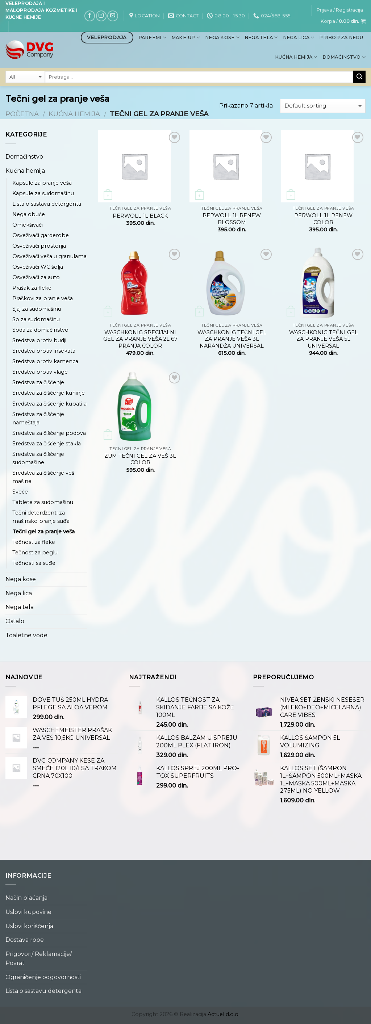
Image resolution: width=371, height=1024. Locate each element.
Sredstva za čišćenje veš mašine (43, 477)
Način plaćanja (26, 897)
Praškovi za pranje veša (42, 298)
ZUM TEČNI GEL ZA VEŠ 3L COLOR (140, 459)
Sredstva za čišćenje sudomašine (38, 458)
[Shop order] (323, 106)
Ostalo (14, 621)
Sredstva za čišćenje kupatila (49, 403)
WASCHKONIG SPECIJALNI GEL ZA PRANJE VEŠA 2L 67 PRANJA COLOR (140, 339)
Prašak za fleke (31, 288)
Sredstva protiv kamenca (45, 361)
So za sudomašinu (36, 319)
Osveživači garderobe (40, 235)
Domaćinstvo (344, 57)
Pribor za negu (341, 37)
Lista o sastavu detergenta (46, 204)
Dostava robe (24, 939)
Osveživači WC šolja (37, 267)
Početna (22, 114)
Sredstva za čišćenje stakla (46, 443)
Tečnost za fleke (33, 542)
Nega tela (261, 37)
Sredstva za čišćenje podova (49, 433)
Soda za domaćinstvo (40, 330)
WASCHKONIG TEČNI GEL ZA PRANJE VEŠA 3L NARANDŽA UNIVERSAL (231, 339)
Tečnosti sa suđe (33, 563)
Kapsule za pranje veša (42, 183)
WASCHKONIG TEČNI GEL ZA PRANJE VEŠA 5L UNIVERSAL (323, 339)
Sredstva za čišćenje (38, 382)
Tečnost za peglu (35, 552)
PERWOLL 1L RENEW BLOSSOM (232, 219)
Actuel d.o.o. (223, 1014)
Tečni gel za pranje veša (43, 531)
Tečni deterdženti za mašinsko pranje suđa (41, 516)
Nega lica (298, 37)
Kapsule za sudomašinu (43, 193)
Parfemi (152, 37)
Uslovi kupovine (28, 911)
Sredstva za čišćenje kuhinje (48, 393)
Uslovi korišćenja (29, 926)
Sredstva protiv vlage (40, 372)
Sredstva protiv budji (39, 340)
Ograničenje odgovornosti (43, 977)
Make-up (185, 37)
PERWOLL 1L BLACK (140, 216)
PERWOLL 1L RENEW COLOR (323, 219)
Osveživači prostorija (39, 246)
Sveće (20, 491)
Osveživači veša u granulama (49, 256)
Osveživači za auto (36, 277)
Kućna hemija (296, 57)
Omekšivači (27, 225)
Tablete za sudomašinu (42, 502)
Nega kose (222, 37)
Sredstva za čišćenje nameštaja (38, 418)
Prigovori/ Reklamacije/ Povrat (38, 958)
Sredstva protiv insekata (43, 351)
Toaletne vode (26, 635)
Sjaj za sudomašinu (36, 309)
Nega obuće (28, 214)
